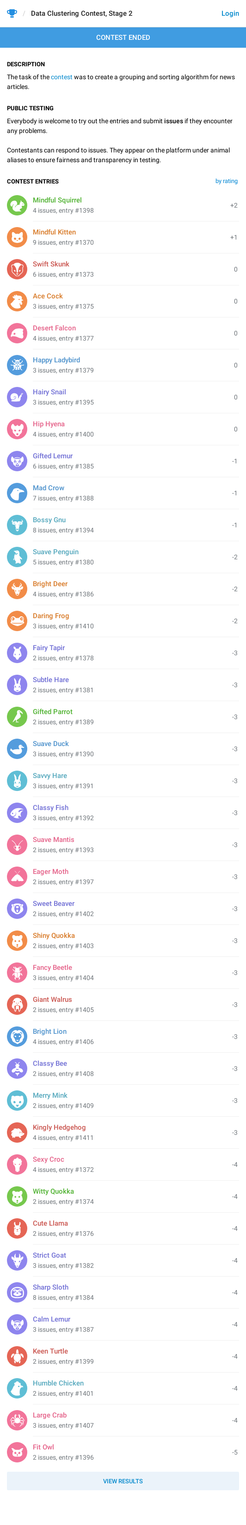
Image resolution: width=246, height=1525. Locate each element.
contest (62, 77)
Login (230, 13)
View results (123, 1481)
